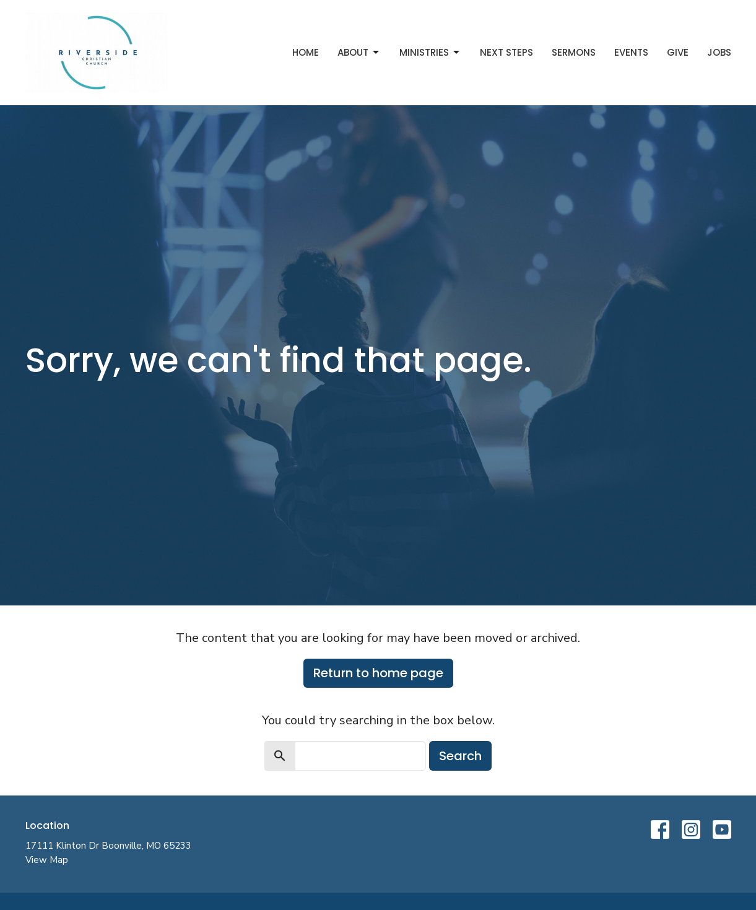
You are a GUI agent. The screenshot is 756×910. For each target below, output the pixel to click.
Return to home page (378, 673)
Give (678, 52)
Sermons (574, 52)
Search (460, 756)
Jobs (719, 52)
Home (305, 52)
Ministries (430, 52)
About (359, 52)
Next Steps (506, 52)
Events (631, 52)
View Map (46, 860)
